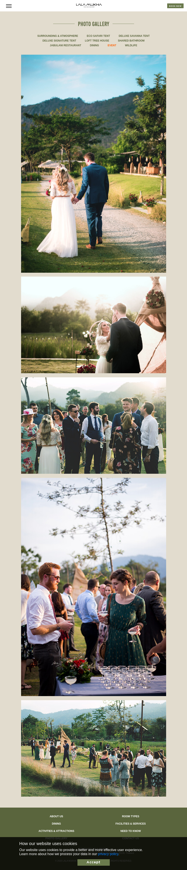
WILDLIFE (131, 45)
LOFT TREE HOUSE (97, 40)
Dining (56, 823)
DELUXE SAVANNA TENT (134, 35)
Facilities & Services (131, 823)
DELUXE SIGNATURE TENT (59, 40)
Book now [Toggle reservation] (175, 6)
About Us (56, 816)
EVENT (112, 45)
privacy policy (108, 854)
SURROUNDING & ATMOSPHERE (57, 35)
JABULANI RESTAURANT (65, 45)
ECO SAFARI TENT (98, 35)
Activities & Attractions (56, 831)
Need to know (131, 831)
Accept (93, 862)
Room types (130, 816)
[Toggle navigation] (8, 6)
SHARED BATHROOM (131, 40)
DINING (94, 45)
